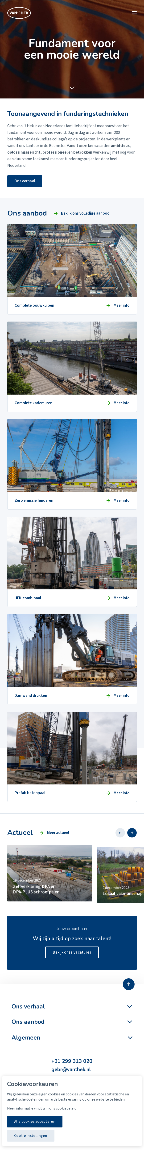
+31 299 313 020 (71, 1061)
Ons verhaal (24, 181)
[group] (49, 889)
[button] (120, 832)
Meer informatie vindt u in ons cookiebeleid (41, 1108)
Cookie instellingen (30, 1135)
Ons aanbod (28, 1021)
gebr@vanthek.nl (71, 1070)
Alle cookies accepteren (34, 1121)
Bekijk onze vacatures (72, 952)
